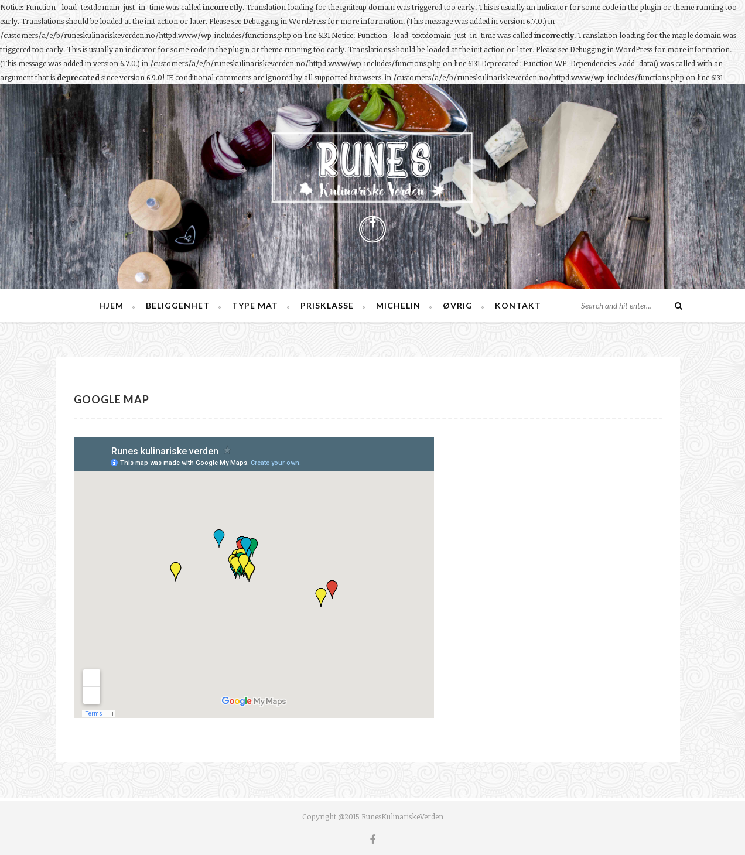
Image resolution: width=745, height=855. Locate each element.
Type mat (255, 305)
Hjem (111, 305)
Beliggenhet (178, 305)
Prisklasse (327, 305)
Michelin (398, 305)
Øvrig (458, 305)
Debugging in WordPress (284, 21)
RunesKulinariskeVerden (402, 816)
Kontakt (518, 305)
